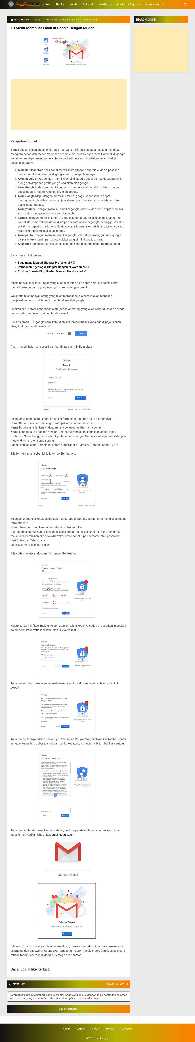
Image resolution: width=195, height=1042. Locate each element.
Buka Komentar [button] (69, 1008)
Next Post (19, 984)
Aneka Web (155, 4)
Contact (80, 1028)
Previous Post (115, 984)
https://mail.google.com (59, 834)
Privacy (94, 1028)
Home (46, 4)
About (66, 1028)
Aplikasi (88, 4)
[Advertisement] (69, 104)
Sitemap (109, 1028)
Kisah (73, 4)
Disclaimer (126, 1028)
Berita (60, 4)
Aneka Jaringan (129, 4)
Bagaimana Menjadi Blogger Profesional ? (45, 262)
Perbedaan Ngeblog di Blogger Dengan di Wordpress (52, 267)
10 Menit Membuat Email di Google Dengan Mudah (52, 28)
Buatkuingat (102, 1038)
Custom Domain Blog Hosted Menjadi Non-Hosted (50, 271)
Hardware (105, 4)
